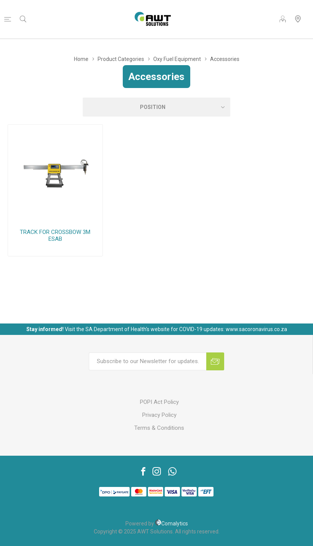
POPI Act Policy (159, 402)
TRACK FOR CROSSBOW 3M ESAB (55, 235)
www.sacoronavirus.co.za (256, 329)
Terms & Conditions (159, 427)
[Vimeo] (172, 471)
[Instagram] (157, 471)
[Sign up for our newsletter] (147, 361)
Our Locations (297, 19)
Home (81, 59)
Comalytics (171, 523)
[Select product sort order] (156, 107)
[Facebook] (141, 471)
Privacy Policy (159, 415)
